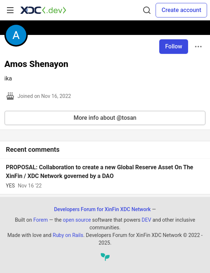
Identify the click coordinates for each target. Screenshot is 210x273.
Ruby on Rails (68, 235)
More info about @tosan (104, 117)
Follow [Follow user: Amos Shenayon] (173, 46)
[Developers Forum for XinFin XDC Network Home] (43, 10)
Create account (181, 10)
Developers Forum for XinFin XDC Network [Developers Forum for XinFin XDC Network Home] (102, 209)
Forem (40, 220)
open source (77, 220)
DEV (146, 220)
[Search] (147, 10)
